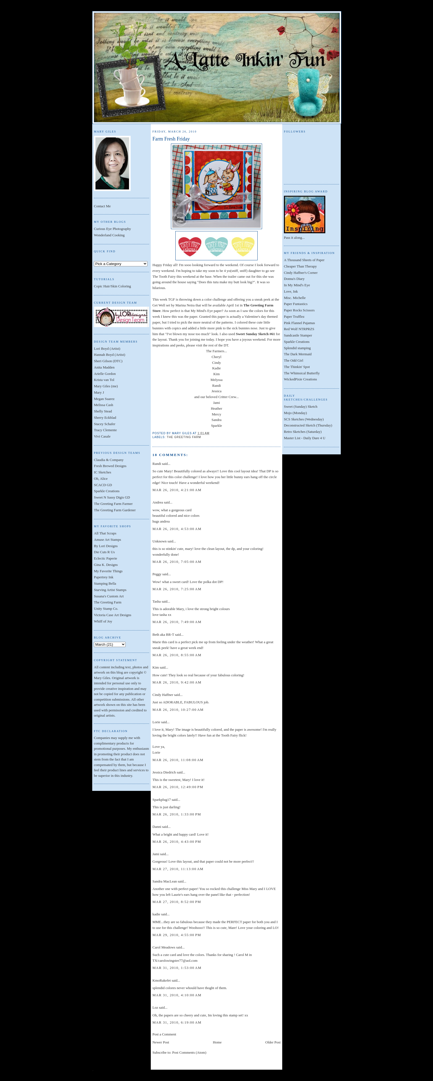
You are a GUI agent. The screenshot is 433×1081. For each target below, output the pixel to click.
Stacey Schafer (104, 424)
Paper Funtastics (296, 304)
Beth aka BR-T (163, 634)
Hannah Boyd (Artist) (109, 355)
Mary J (99, 392)
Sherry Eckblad (105, 417)
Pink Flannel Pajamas (299, 323)
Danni (156, 827)
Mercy (216, 414)
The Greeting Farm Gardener (115, 510)
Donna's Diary (294, 279)
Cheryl (216, 357)
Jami (216, 403)
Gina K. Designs (106, 565)
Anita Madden (104, 367)
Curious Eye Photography (112, 229)
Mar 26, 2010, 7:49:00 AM (177, 622)
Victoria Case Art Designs (112, 615)
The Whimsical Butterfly (302, 373)
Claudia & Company (109, 460)
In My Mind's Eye (297, 285)
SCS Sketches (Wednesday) (304, 419)
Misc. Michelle (295, 298)
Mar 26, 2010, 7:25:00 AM (177, 589)
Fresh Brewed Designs (110, 466)
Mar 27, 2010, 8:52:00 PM (176, 902)
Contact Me (102, 206)
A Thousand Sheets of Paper (304, 260)
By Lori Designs (106, 546)
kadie (156, 914)
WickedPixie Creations (300, 379)
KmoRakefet (161, 980)
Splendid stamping (297, 348)
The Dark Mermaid (297, 354)
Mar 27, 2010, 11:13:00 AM (178, 869)
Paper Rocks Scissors (299, 310)
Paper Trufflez (294, 316)
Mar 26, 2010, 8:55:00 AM (177, 655)
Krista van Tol (104, 380)
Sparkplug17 (161, 799)
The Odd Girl (293, 360)
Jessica (216, 391)
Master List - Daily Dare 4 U (304, 438)
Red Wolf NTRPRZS (299, 329)
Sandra (216, 420)
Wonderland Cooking (109, 235)
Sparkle (216, 425)
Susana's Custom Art (109, 596)
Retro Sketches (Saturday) (302, 432)
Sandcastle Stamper (298, 335)
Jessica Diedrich (164, 772)
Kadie (216, 368)
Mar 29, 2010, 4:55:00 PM (176, 935)
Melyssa (216, 380)
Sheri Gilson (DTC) (108, 361)
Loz (155, 1007)
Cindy (216, 363)
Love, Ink (291, 291)
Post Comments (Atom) (189, 1052)
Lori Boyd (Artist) (107, 348)
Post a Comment (164, 1034)
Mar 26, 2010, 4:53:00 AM (177, 529)
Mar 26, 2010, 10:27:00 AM (178, 710)
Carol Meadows (163, 947)
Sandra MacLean (164, 881)
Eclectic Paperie (105, 558)
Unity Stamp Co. (106, 608)
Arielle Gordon (105, 374)
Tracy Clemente (105, 430)
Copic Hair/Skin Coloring (112, 286)
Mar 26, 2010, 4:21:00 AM (177, 490)
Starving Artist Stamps (110, 590)
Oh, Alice (101, 478)
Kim (216, 374)
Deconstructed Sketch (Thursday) (308, 425)
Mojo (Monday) (295, 413)
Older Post (273, 1042)
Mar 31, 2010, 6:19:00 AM (177, 1022)
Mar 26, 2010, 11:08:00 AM (178, 760)
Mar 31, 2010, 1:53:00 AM (177, 968)
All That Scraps (105, 533)
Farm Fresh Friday (171, 139)
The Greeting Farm (108, 602)
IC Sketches (102, 472)
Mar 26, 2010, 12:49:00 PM (177, 787)
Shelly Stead (103, 411)
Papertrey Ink (103, 577)
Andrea (157, 502)
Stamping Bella (105, 583)
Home (217, 1042)
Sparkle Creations (107, 491)
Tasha (156, 601)
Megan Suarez (104, 399)
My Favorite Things (108, 571)
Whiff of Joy (103, 621)
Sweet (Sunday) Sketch (300, 406)
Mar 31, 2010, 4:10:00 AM (177, 995)
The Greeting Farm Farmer (113, 504)
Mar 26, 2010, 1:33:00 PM (176, 814)
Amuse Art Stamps (107, 539)
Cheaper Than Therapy (300, 266)
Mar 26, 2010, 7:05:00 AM (177, 562)
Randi (216, 385)
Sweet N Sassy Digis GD (112, 497)
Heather (216, 408)
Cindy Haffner (162, 695)
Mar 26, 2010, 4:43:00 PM (176, 841)
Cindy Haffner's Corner (301, 273)
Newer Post (160, 1042)
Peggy (157, 574)
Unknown (159, 541)
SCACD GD (103, 485)
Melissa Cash (103, 405)
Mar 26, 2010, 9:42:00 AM (177, 682)
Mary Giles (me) (106, 386)
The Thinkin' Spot (297, 367)
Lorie (156, 722)
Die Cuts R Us (104, 552)
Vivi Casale (102, 436)
